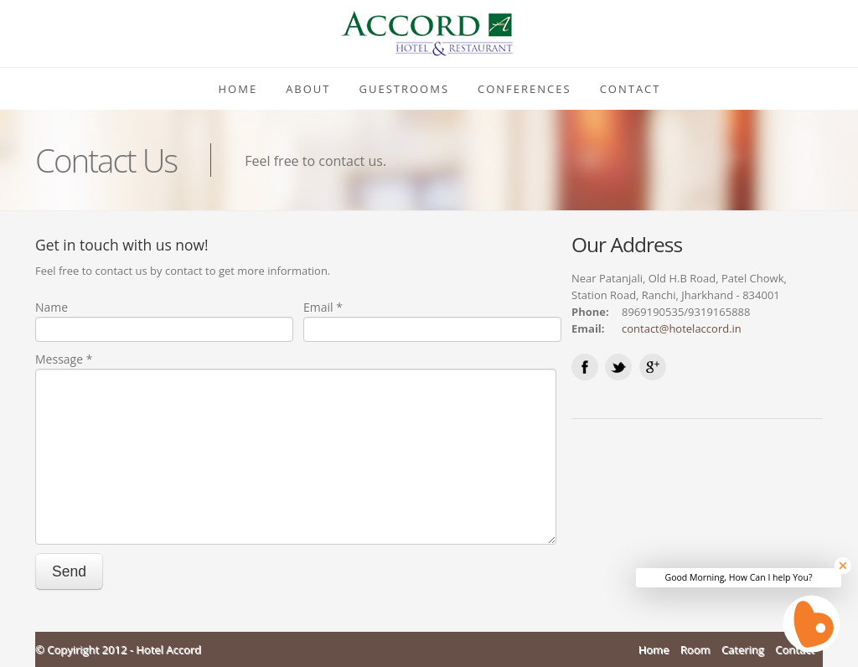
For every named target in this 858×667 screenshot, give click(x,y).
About (308, 88)
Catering (742, 649)
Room (695, 649)
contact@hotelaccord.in (682, 328)
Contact (630, 88)
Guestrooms (404, 88)
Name (51, 307)
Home (238, 88)
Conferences (524, 88)
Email (323, 307)
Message (63, 359)
